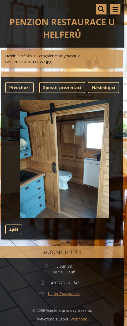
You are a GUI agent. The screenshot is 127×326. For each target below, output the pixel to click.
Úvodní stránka (18, 55)
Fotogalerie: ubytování (56, 55)
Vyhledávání (101, 9)
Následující (103, 87)
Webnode (78, 319)
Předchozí (19, 87)
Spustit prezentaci (62, 87)
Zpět (13, 229)
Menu (115, 9)
